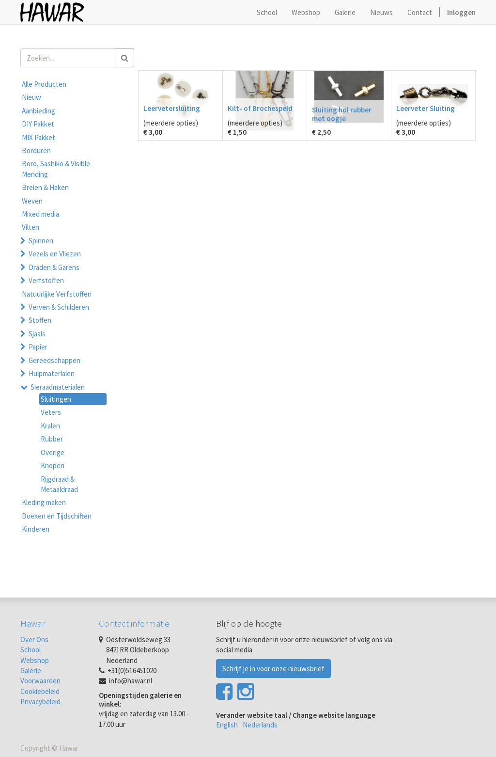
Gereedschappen (54, 360)
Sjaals (37, 333)
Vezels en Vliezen (55, 253)
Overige (52, 452)
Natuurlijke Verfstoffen (57, 294)
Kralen (50, 425)
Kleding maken (44, 502)
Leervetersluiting (171, 108)
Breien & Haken (45, 187)
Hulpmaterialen (52, 373)
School (30, 649)
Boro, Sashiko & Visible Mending (56, 168)
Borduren (36, 150)
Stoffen (40, 320)
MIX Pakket (38, 137)
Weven (32, 200)
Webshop (34, 660)
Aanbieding (38, 110)
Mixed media (40, 214)
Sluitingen (56, 399)
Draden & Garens (54, 267)
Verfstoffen (46, 280)
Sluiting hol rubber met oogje (342, 114)
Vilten (30, 227)
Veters (51, 412)
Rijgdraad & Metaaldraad (59, 484)
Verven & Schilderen (59, 307)
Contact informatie (134, 623)
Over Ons (34, 639)
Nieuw (31, 97)
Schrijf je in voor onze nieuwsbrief (273, 668)
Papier (38, 346)
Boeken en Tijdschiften (57, 515)
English (227, 724)
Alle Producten (44, 84)
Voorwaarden (40, 680)
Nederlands (260, 724)
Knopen (52, 465)
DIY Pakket (38, 123)
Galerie (30, 670)
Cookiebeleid (40, 691)
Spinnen (41, 240)
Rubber (52, 438)
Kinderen (35, 529)
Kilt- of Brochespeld (260, 108)
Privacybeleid (40, 701)
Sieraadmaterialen (58, 387)
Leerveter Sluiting (425, 108)
